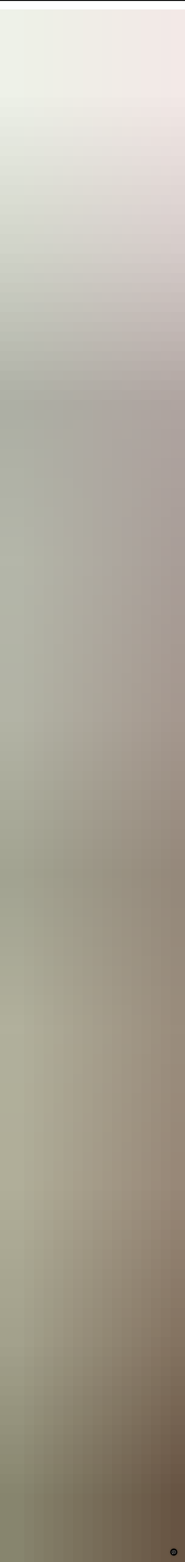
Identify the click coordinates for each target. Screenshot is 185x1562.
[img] (92, 5)
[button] (24, 5)
